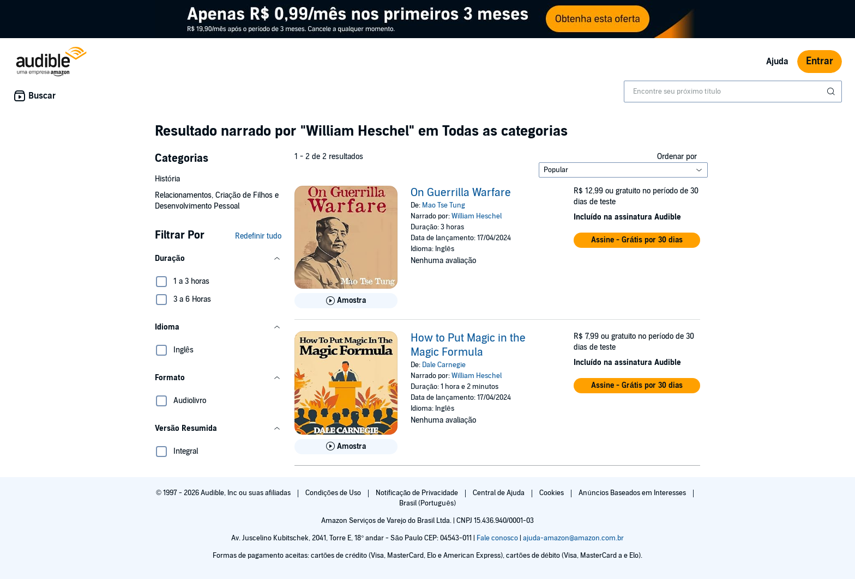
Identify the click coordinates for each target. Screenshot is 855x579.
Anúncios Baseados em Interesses (633, 493)
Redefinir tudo (258, 236)
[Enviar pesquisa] (832, 91)
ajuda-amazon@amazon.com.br (573, 538)
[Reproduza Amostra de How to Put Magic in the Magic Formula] (346, 446)
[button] (218, 259)
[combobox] (733, 91)
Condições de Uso (334, 493)
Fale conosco (497, 538)
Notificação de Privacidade (418, 493)
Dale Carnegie (444, 365)
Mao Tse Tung (443, 205)
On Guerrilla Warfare (461, 192)
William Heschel (476, 216)
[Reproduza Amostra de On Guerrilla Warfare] (346, 300)
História (167, 179)
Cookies (552, 493)
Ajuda (777, 61)
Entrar (819, 61)
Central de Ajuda (499, 493)
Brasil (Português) (427, 503)
